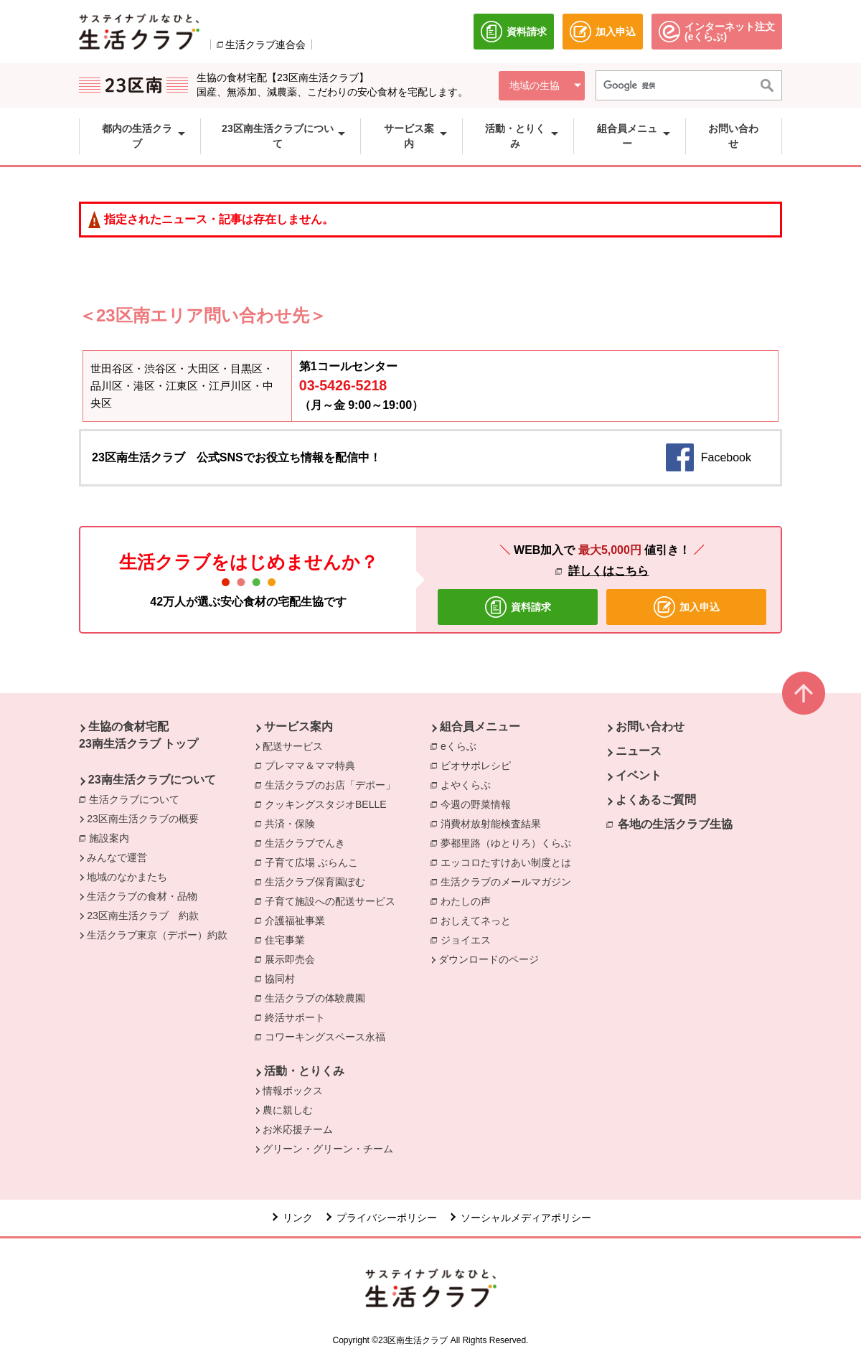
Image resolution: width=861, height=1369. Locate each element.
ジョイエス (469, 939)
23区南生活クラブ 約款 (143, 915)
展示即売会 (293, 958)
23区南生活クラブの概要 (143, 818)
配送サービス (293, 746)
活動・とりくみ (304, 1071)
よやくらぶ (469, 784)
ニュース (639, 751)
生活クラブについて (138, 798)
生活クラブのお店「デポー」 (334, 784)
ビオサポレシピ (479, 764)
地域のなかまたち (127, 877)
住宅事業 (288, 939)
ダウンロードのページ (488, 959)
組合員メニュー (480, 726)
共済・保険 (293, 823)
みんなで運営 (117, 857)
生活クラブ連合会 (265, 44)
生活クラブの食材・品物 (142, 896)
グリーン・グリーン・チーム (328, 1148)
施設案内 (112, 837)
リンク (298, 1217)
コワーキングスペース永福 (328, 1036)
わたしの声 (469, 900)
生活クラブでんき (308, 842)
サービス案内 (298, 726)
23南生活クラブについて (152, 779)
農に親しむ (288, 1110)
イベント (639, 775)
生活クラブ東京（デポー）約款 (157, 935)
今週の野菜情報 (479, 803)
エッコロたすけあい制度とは (509, 861)
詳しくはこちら (608, 571)
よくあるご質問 (656, 800)
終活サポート (298, 1016)
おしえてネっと (479, 919)
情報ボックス (293, 1090)
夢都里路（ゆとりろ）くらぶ (509, 842)
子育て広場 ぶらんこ (315, 861)
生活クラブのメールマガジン (509, 881)
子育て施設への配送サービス (334, 900)
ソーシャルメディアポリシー (526, 1217)
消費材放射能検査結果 (494, 823)
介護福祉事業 (298, 919)
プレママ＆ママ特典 (313, 764)
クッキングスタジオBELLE (329, 803)
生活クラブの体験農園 (318, 997)
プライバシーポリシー (387, 1217)
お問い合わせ (650, 726)
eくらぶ (462, 745)
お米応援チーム (298, 1129)
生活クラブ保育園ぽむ (318, 881)
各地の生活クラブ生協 (675, 824)
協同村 (283, 978)
